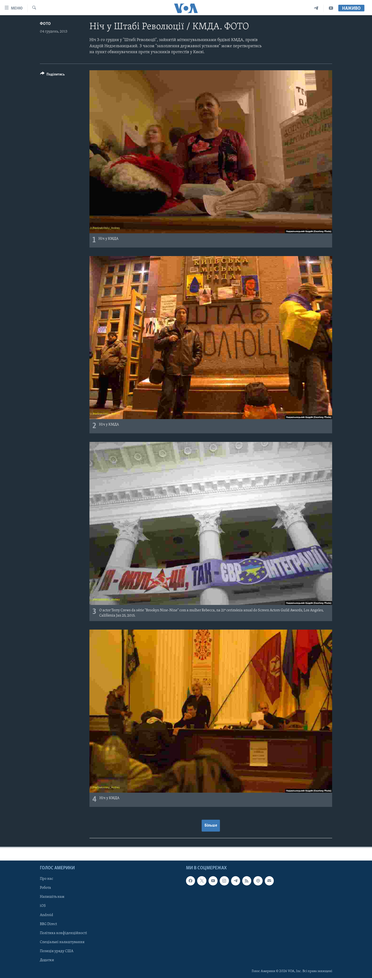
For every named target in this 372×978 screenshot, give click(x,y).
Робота (45, 888)
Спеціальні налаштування (62, 942)
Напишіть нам (52, 897)
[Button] (52, 75)
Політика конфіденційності (63, 933)
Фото (45, 24)
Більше (211, 825)
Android (46, 915)
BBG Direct (48, 924)
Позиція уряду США (56, 951)
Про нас (46, 879)
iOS (43, 906)
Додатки (47, 960)
